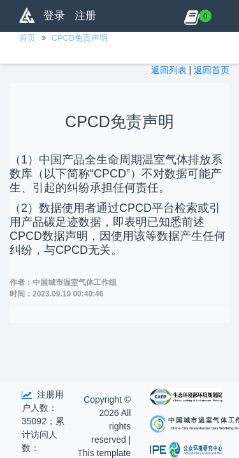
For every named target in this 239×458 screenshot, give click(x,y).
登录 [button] (54, 16)
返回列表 (169, 70)
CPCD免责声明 (80, 38)
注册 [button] (85, 16)
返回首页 (211, 70)
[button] (191, 16)
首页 (27, 38)
